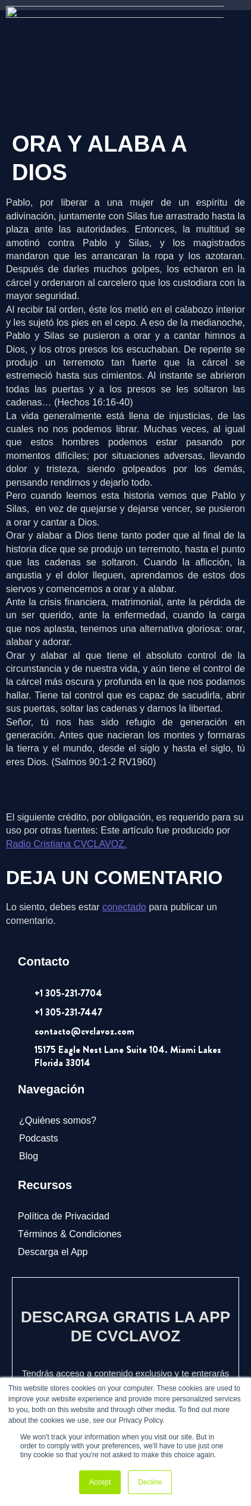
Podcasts (38, 1056)
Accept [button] (100, 1482)
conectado (124, 825)
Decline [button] (150, 1482)
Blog (28, 1074)
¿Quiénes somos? (57, 1038)
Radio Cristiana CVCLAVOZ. (66, 762)
